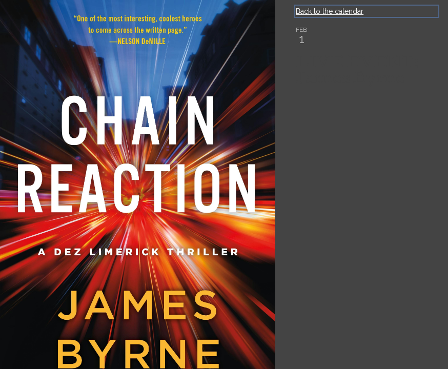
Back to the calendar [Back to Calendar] (329, 11)
